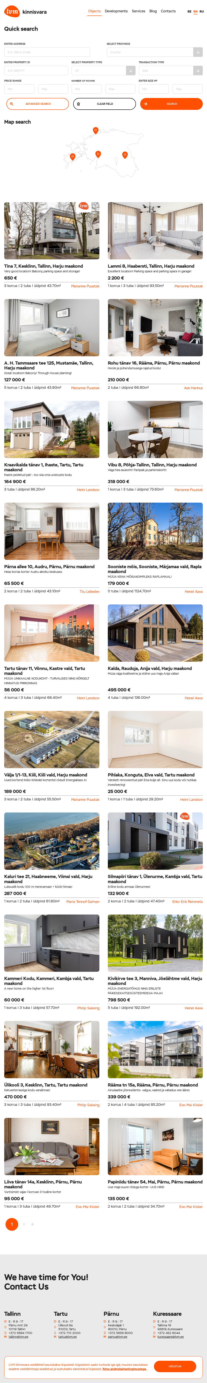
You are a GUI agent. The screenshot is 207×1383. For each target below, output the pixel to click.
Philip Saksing (88, 1008)
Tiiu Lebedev (89, 591)
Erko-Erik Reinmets (187, 901)
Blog (153, 11)
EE (189, 11)
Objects (94, 11)
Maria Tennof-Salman (82, 901)
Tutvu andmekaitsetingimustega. (124, 1369)
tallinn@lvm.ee (18, 1337)
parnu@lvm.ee (117, 1337)
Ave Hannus (193, 388)
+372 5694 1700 (20, 1333)
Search (160, 104)
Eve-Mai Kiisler (191, 1105)
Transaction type (171, 68)
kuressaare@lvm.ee (171, 1337)
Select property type (103, 68)
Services (138, 11)
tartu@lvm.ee (67, 1337)
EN (195, 11)
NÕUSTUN (175, 1366)
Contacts (168, 11)
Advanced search (30, 104)
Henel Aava (194, 591)
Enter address (46, 50)
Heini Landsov (88, 490)
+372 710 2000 (69, 1333)
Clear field (95, 104)
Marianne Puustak (85, 286)
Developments (116, 11)
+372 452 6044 (169, 1333)
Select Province (155, 50)
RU (202, 11)
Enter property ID (36, 68)
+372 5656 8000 (120, 1333)
